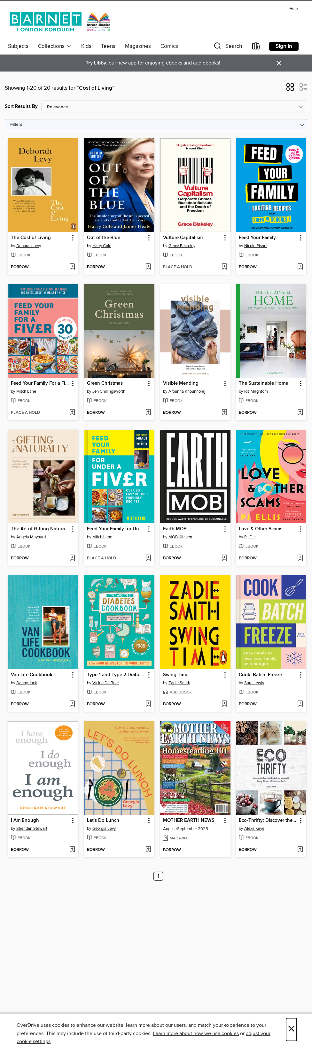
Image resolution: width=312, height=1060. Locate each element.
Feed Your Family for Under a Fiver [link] (116, 529)
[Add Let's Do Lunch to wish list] (148, 850)
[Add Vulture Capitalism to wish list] (224, 267)
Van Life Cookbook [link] (31, 675)
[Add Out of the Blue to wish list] (148, 267)
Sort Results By (21, 106)
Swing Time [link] (175, 675)
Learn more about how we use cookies (196, 1033)
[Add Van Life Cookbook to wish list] (72, 704)
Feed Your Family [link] (257, 238)
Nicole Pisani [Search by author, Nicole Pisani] (255, 245)
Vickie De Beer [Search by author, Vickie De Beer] (105, 682)
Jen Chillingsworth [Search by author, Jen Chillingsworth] (108, 391)
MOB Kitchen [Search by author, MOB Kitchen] (180, 537)
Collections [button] (55, 46)
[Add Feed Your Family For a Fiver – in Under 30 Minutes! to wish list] (72, 413)
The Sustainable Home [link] (263, 383)
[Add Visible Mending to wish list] (224, 413)
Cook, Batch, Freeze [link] (260, 675)
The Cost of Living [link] (31, 238)
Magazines (138, 46)
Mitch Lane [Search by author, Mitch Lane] (26, 391)
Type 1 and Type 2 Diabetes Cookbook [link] (116, 675)
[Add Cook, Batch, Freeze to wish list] (300, 704)
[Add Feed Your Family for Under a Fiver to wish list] (148, 558)
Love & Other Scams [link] (260, 529)
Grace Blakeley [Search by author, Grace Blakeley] (181, 245)
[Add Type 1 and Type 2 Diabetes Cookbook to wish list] (148, 704)
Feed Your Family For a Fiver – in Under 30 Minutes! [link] (40, 383)
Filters (16, 124)
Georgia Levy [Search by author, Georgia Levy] (104, 828)
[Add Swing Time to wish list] (224, 704)
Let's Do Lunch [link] (103, 820)
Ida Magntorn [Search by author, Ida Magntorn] (256, 391)
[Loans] (256, 47)
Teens (108, 46)
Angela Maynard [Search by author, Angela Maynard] (31, 537)
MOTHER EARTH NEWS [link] (189, 820)
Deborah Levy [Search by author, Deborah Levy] (28, 245)
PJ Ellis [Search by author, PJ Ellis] (250, 537)
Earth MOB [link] (175, 529)
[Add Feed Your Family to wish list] (300, 267)
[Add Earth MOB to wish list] (224, 558)
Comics (169, 46)
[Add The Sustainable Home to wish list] (300, 413)
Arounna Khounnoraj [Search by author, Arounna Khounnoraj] (186, 391)
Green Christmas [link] (105, 383)
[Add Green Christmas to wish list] (148, 413)
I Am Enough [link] (25, 820)
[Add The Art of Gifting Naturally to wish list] (72, 558)
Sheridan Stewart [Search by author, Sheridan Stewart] (31, 828)
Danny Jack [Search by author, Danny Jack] (26, 682)
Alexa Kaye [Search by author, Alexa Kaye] (254, 828)
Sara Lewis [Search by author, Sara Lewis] (254, 682)
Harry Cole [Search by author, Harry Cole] (101, 245)
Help (293, 8)
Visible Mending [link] (181, 383)
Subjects (18, 46)
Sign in (284, 46)
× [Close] (291, 1029)
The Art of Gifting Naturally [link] (40, 529)
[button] (227, 47)
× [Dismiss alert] (279, 63)
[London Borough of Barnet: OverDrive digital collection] (60, 22)
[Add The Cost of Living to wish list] (72, 267)
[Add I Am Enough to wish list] (72, 850)
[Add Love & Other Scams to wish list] (300, 558)
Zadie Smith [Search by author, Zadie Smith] (179, 682)
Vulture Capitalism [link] (183, 238)
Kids (86, 46)
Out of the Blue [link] (103, 238)
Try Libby (96, 63)
